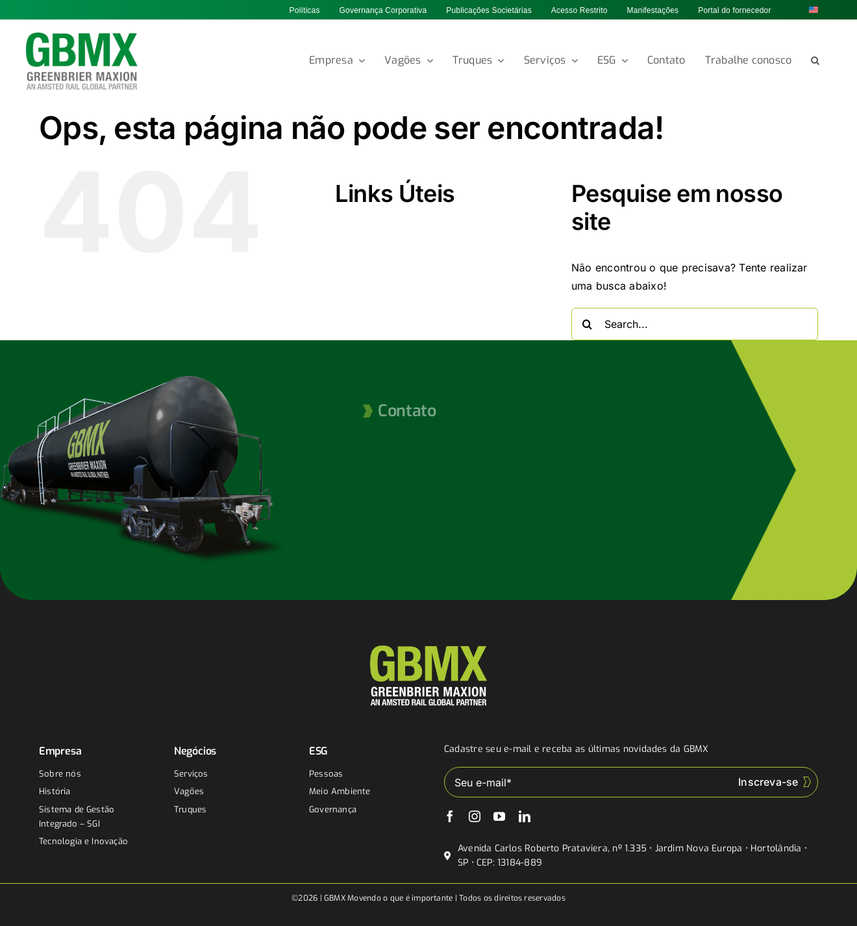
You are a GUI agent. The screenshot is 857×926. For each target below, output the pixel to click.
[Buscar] (587, 324)
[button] (815, 61)
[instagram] (474, 816)
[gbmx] (82, 37)
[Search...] (694, 324)
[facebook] (450, 816)
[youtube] (499, 816)
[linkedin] (524, 816)
